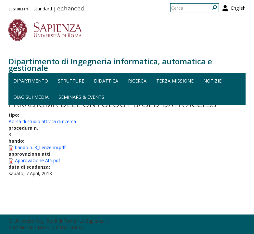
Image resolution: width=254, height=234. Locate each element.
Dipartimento (30, 81)
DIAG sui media (31, 97)
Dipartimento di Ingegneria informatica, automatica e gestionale (110, 64)
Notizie (212, 81)
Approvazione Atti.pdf (37, 160)
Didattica (106, 81)
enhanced (70, 9)
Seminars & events (81, 97)
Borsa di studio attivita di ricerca (42, 121)
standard (42, 9)
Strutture (71, 81)
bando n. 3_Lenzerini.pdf (40, 147)
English (238, 8)
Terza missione (175, 81)
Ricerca (137, 81)
